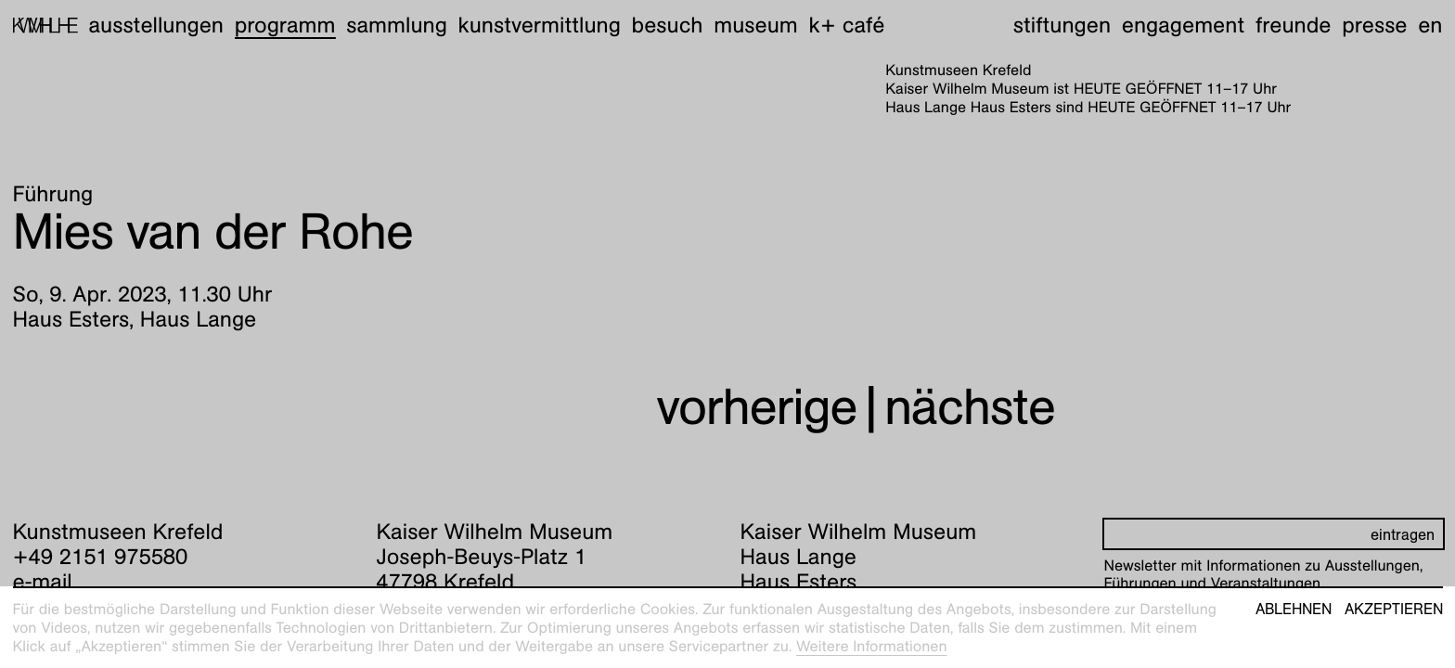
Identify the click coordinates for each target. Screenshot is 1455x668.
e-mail (42, 582)
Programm (285, 25)
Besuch (667, 25)
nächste (969, 407)
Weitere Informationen (871, 646)
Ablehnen (1293, 609)
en (1430, 25)
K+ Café (846, 25)
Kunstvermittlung (539, 25)
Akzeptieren (1394, 609)
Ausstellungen (156, 25)
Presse (1374, 25)
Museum (756, 25)
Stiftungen (1062, 25)
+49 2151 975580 (100, 557)
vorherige (756, 407)
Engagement (1183, 25)
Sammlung (396, 25)
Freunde (1293, 25)
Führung (53, 194)
